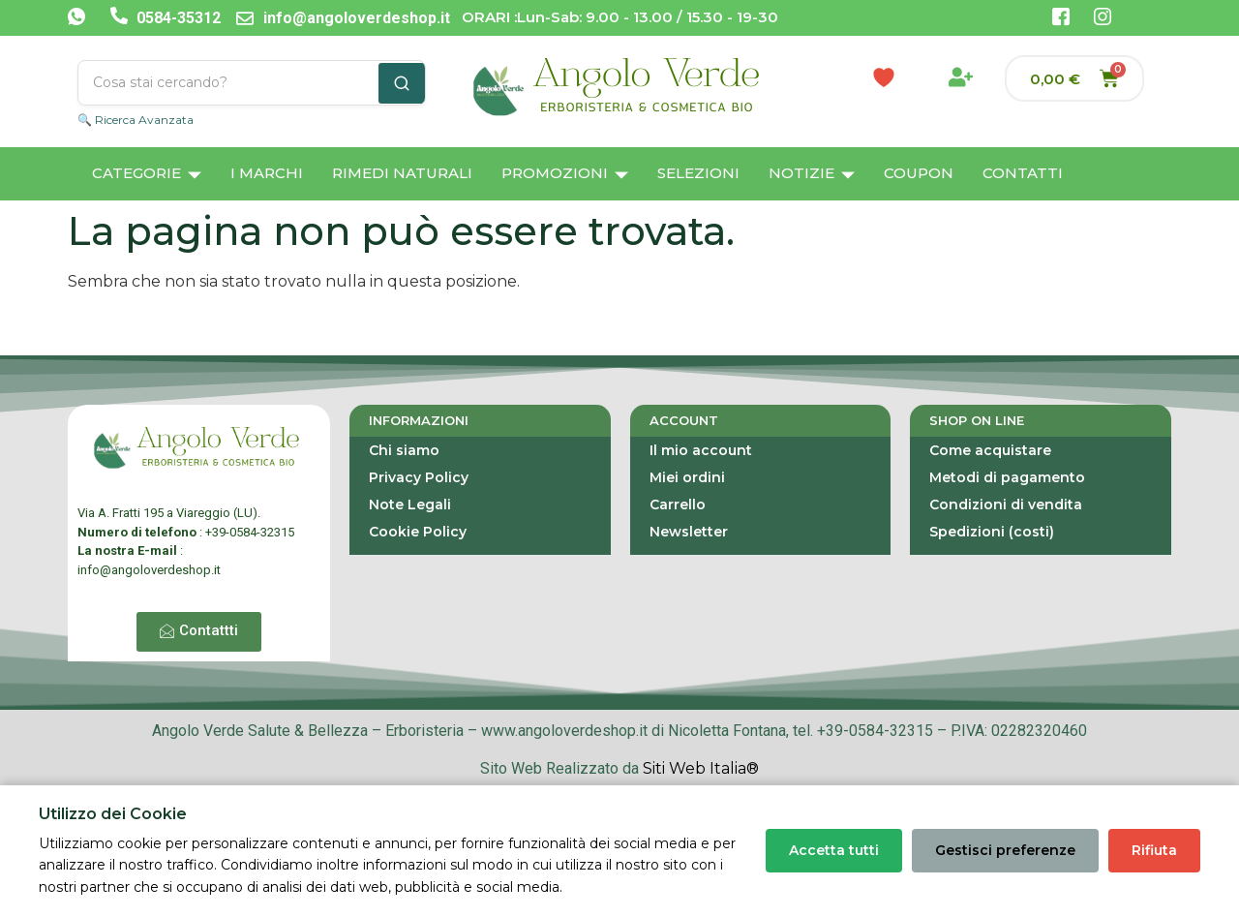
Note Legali (410, 504)
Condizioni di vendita (1005, 504)
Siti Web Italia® (701, 768)
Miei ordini (687, 477)
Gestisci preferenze (1005, 850)
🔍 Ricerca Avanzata (135, 119)
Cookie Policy (418, 531)
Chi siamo (404, 450)
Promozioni (564, 175)
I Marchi (266, 173)
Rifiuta (1154, 850)
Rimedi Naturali (402, 173)
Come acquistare (990, 450)
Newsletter (689, 531)
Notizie (812, 175)
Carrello (678, 504)
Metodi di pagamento (1007, 477)
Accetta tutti (834, 850)
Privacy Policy (418, 477)
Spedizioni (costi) (991, 531)
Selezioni (698, 173)
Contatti (1022, 173)
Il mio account (701, 450)
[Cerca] (401, 83)
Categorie (146, 175)
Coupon (918, 173)
